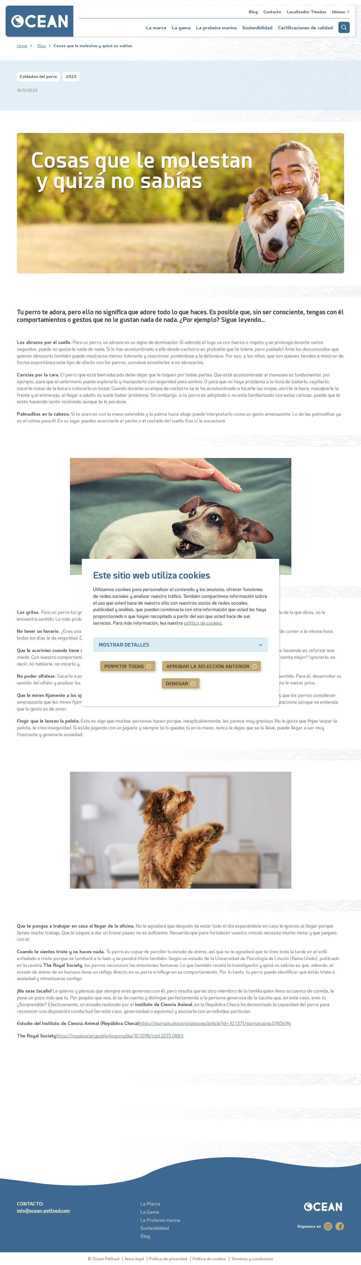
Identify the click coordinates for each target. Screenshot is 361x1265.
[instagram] (328, 1226)
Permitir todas (124, 666)
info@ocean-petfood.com (43, 1210)
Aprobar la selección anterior (207, 666)
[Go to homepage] (39, 21)
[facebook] (339, 1226)
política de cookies (203, 623)
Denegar (177, 683)
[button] (344, 27)
